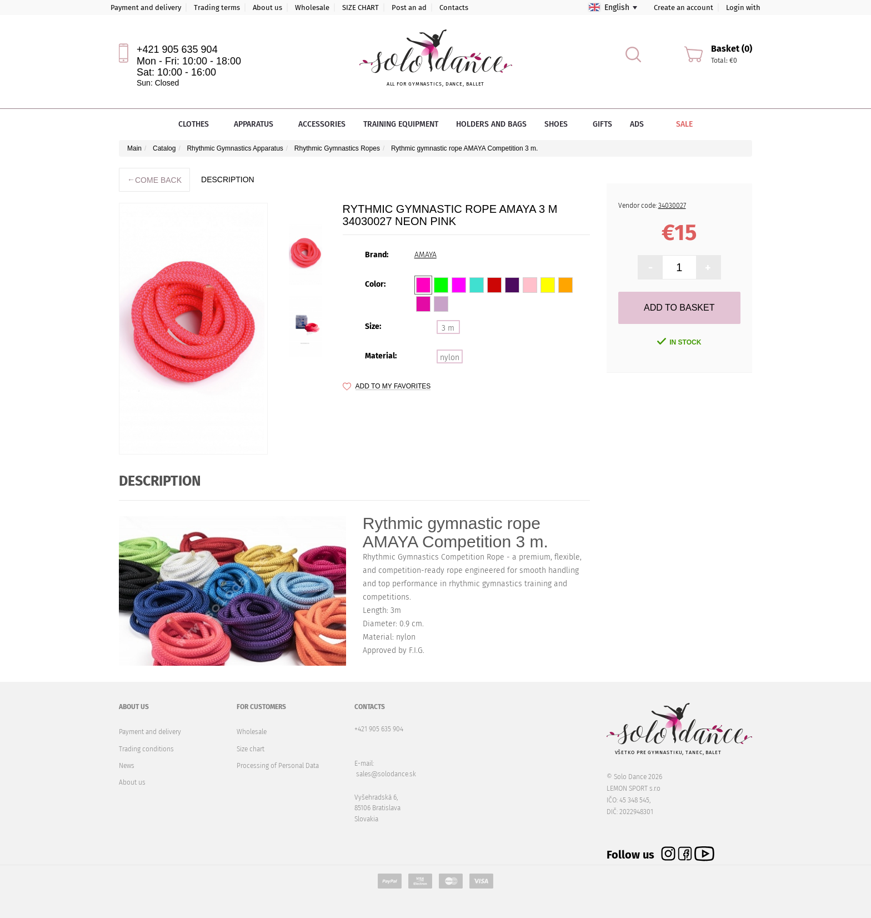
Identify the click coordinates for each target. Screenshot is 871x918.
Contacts (453, 7)
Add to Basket (679, 307)
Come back (154, 179)
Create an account (683, 7)
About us (267, 7)
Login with (743, 7)
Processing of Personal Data (278, 766)
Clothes (197, 124)
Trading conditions (146, 749)
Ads (637, 124)
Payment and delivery (146, 7)
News (126, 766)
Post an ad (409, 7)
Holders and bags (491, 124)
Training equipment (400, 124)
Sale (676, 124)
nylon (449, 357)
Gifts (602, 124)
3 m (448, 328)
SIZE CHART (360, 7)
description (227, 179)
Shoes (559, 124)
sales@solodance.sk (386, 774)
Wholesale (312, 7)
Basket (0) (731, 48)
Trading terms (217, 7)
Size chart (250, 749)
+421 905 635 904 (177, 49)
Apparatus (257, 124)
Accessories (322, 124)
